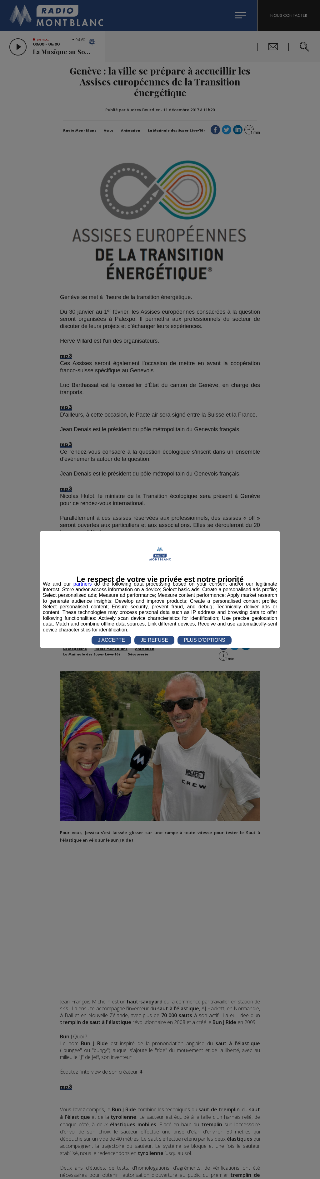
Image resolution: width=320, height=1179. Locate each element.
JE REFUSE (154, 640)
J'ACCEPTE (111, 640)
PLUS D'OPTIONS (204, 640)
